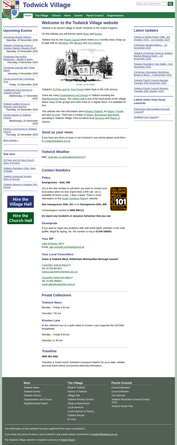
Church (56, 15)
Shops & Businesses (79, 403)
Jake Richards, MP (52, 243)
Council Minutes (120, 391)
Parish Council (95, 15)
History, (111, 111)
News (67, 15)
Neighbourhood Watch (54, 98)
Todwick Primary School (80, 399)
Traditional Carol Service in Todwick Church (17, 91)
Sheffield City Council (145, 117)
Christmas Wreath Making (17, 37)
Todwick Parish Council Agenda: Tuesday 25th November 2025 (151, 81)
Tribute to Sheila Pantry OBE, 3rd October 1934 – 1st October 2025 (152, 38)
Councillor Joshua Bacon (55, 265)
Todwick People (76, 415)
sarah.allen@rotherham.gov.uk (58, 284)
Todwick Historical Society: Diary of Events (17, 178)
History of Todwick (77, 391)
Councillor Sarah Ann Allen (56, 277)
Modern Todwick (94, 111)
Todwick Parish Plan (122, 406)
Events (78, 15)
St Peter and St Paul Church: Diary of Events (19, 161)
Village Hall (78, 98)
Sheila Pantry (68, 439)
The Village (41, 15)
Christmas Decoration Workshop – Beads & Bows (18, 58)
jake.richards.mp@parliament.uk (66, 247)
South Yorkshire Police (74, 198)
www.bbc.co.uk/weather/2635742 (66, 157)
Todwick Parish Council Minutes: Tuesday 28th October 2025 (151, 90)
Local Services (75, 407)
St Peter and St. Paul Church (68, 89)
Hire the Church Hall (20, 218)
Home (28, 15)
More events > (11, 140)
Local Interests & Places (81, 411)
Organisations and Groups (74, 95)
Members (63, 43)
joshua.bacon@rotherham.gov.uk (60, 271)
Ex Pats (56, 114)
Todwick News (31, 387)
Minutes (78, 43)
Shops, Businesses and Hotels (102, 114)
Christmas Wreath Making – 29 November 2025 (150, 46)
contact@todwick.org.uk (58, 141)
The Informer (94, 43)
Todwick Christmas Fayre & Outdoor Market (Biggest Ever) (19, 47)
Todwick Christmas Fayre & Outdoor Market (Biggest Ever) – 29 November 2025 (153, 56)
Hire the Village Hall (21, 201)
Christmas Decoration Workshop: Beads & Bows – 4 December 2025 (153, 73)
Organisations (115, 15)
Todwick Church (32, 395)
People (120, 111)
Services (99, 118)
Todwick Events (32, 391)
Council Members (121, 387)
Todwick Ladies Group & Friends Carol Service (16, 105)
